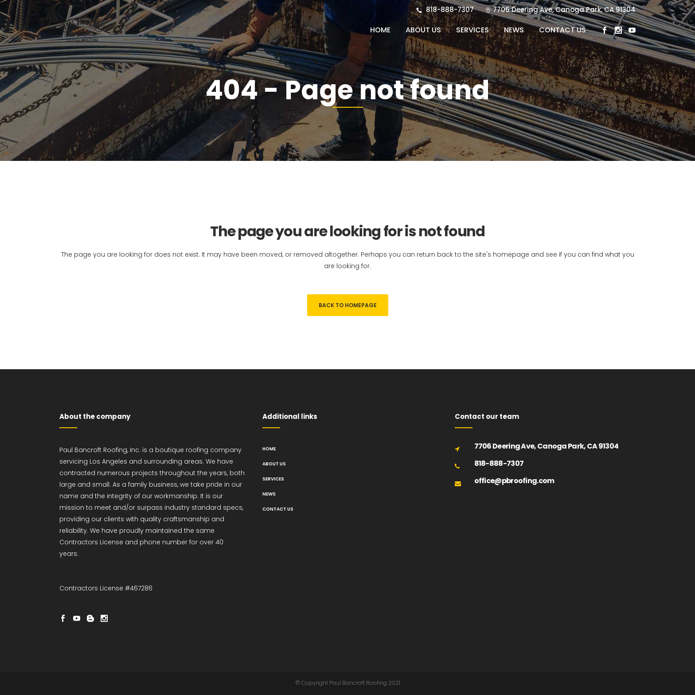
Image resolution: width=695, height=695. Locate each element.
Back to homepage (348, 305)
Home (269, 448)
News (269, 494)
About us (274, 464)
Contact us (277, 509)
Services (273, 479)
